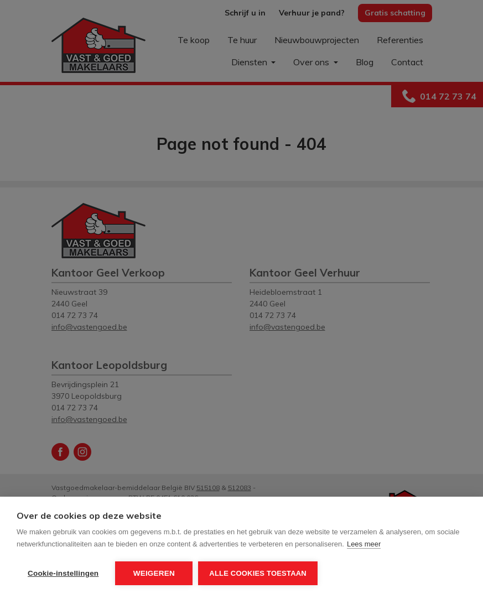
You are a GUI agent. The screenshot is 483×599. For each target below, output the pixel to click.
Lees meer (364, 544)
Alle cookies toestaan (258, 573)
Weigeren (154, 573)
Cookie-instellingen (63, 573)
